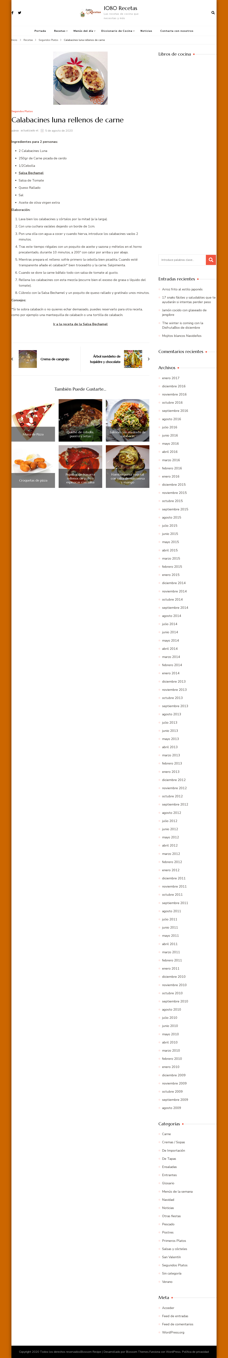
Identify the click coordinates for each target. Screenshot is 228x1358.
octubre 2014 (172, 599)
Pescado (168, 1224)
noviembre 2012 (174, 788)
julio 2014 (169, 624)
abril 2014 (170, 649)
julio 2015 (169, 525)
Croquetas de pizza (33, 480)
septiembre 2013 (175, 706)
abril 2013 (170, 747)
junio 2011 (170, 927)
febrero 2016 (172, 468)
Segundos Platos (22, 111)
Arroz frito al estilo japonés (182, 289)
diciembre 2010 (174, 976)
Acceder (168, 1308)
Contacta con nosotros (176, 31)
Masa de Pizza (33, 434)
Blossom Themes (137, 1352)
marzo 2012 (171, 854)
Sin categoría (171, 1273)
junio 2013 (170, 731)
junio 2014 (170, 632)
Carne (166, 1134)
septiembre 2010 (175, 1001)
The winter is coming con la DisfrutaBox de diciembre (182, 325)
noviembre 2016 (174, 394)
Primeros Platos (174, 1241)
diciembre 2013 (174, 681)
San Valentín (171, 1257)
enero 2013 (171, 772)
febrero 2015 (172, 566)
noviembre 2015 (174, 493)
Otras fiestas (171, 1216)
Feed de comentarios (177, 1324)
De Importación (173, 1150)
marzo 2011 (171, 952)
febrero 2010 (172, 1059)
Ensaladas (169, 1167)
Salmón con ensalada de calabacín (128, 434)
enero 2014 (171, 673)
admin (15, 131)
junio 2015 (170, 534)
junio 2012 (170, 829)
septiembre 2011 (175, 903)
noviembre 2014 (174, 591)
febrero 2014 (172, 665)
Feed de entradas (175, 1316)
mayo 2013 (170, 739)
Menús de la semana (177, 1191)
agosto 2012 (171, 813)
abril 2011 (170, 944)
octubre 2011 (172, 894)
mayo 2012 (170, 837)
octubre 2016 (172, 402)
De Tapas (169, 1159)
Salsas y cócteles (174, 1249)
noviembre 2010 (174, 985)
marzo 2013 (171, 755)
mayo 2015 (170, 542)
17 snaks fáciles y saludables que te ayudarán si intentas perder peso (189, 299)
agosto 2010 (171, 1009)
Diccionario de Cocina (116, 31)
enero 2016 (171, 476)
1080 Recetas (120, 8)
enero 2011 (171, 968)
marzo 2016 (171, 460)
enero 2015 (171, 575)
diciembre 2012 (174, 780)
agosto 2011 (171, 911)
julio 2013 (169, 722)
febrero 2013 (172, 763)
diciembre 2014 (174, 583)
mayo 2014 (170, 640)
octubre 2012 (172, 796)
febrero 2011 (172, 960)
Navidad (168, 1200)
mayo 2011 (170, 935)
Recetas (59, 31)
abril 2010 (170, 1042)
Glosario (168, 1183)
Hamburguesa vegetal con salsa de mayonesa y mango (128, 478)
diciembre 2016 (174, 386)
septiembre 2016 (175, 411)
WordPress (173, 1352)
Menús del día (83, 31)
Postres (168, 1232)
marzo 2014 (171, 657)
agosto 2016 (171, 419)
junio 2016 (170, 435)
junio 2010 (170, 1026)
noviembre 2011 (174, 886)
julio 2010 (169, 1018)
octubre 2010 (172, 993)
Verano (167, 1282)
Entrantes (169, 1175)
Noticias (146, 31)
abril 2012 (170, 845)
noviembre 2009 (174, 1083)
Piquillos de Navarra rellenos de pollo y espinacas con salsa (80, 478)
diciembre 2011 (174, 878)
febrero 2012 (172, 862)
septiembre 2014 (175, 607)
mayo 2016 (170, 443)
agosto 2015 (171, 517)
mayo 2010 (170, 1034)
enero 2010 (171, 1067)
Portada (40, 31)
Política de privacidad (195, 1352)
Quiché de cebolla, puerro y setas (80, 434)
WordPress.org (173, 1332)
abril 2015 (170, 550)
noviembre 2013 (174, 690)
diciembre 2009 (174, 1075)
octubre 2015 (172, 501)
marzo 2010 (171, 1050)
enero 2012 (171, 870)
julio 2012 (169, 821)
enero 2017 (171, 378)
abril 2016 (170, 452)
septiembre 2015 (175, 509)
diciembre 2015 (174, 484)
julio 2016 (169, 427)
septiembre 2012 (175, 804)
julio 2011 (169, 919)
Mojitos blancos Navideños (181, 336)
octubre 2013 (172, 698)
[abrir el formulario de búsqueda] (213, 13)
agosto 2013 (171, 714)
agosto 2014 (171, 616)
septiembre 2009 (175, 1100)
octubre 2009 (172, 1091)
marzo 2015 (171, 558)
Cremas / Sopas (173, 1142)
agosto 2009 (171, 1108)
